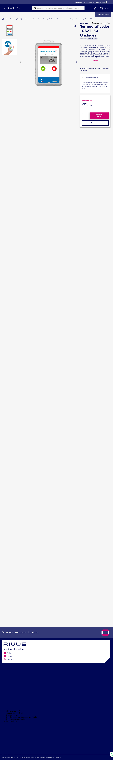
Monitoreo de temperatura (33, 19)
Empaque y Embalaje (16, 19)
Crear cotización (103, 14)
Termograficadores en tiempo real (66, 19)
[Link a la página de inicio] (5, 19)
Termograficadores (48, 19)
